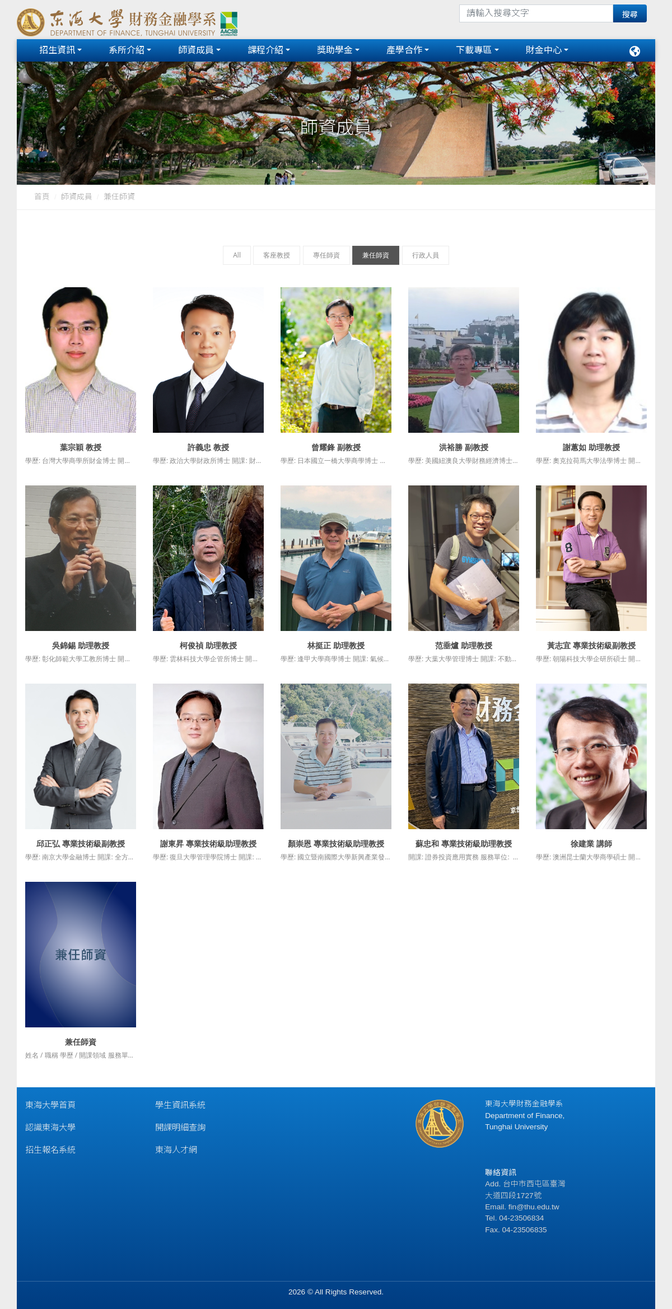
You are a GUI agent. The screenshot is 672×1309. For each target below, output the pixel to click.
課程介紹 (265, 50)
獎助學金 (335, 50)
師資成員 (196, 50)
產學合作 (404, 50)
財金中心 (544, 50)
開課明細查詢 (180, 1127)
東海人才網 (176, 1149)
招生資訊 (57, 50)
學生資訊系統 (180, 1105)
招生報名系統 (50, 1149)
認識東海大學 (50, 1127)
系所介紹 (126, 50)
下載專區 (474, 50)
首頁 (42, 197)
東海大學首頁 (50, 1105)
